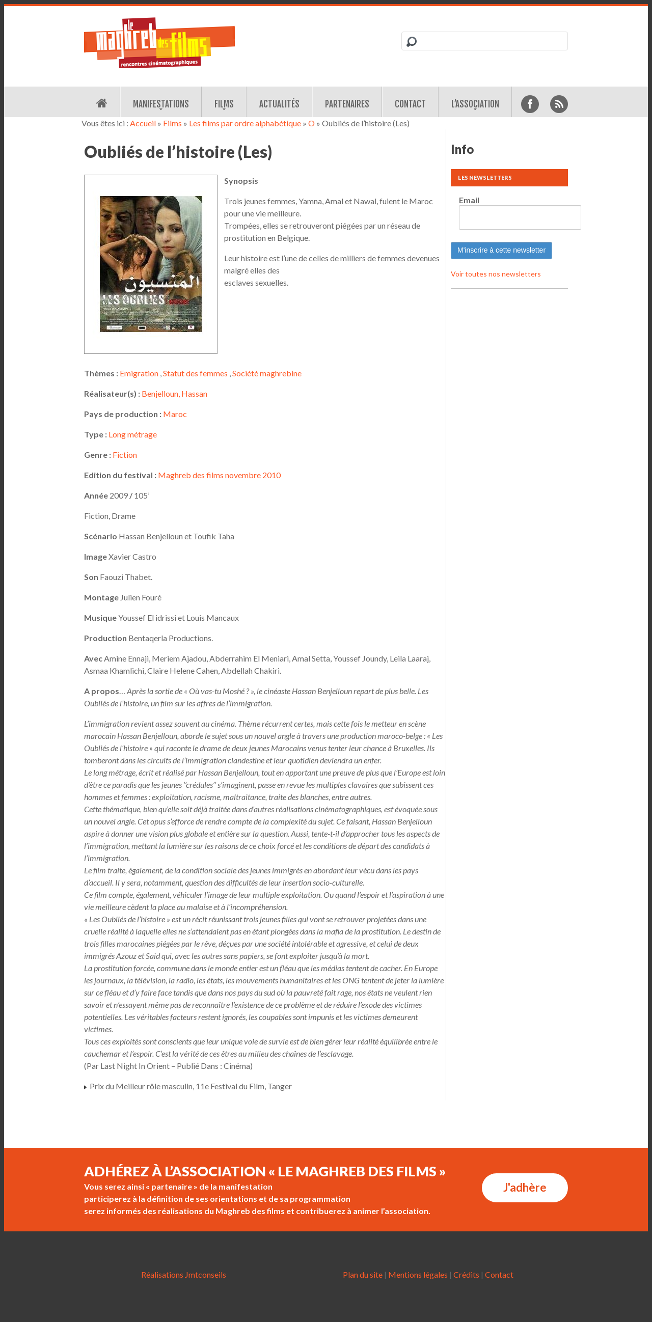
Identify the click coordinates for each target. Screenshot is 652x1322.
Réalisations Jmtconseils (183, 1274)
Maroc (175, 414)
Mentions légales (418, 1274)
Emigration (139, 373)
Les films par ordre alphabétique (245, 123)
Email (469, 200)
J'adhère (525, 1187)
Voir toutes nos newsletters (496, 273)
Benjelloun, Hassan (174, 393)
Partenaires (347, 104)
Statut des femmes (195, 373)
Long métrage (132, 434)
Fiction (125, 454)
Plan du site (363, 1274)
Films (224, 104)
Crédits (466, 1274)
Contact (410, 104)
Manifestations (161, 104)
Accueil (143, 123)
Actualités (279, 104)
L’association (475, 104)
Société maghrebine (267, 373)
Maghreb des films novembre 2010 (219, 475)
